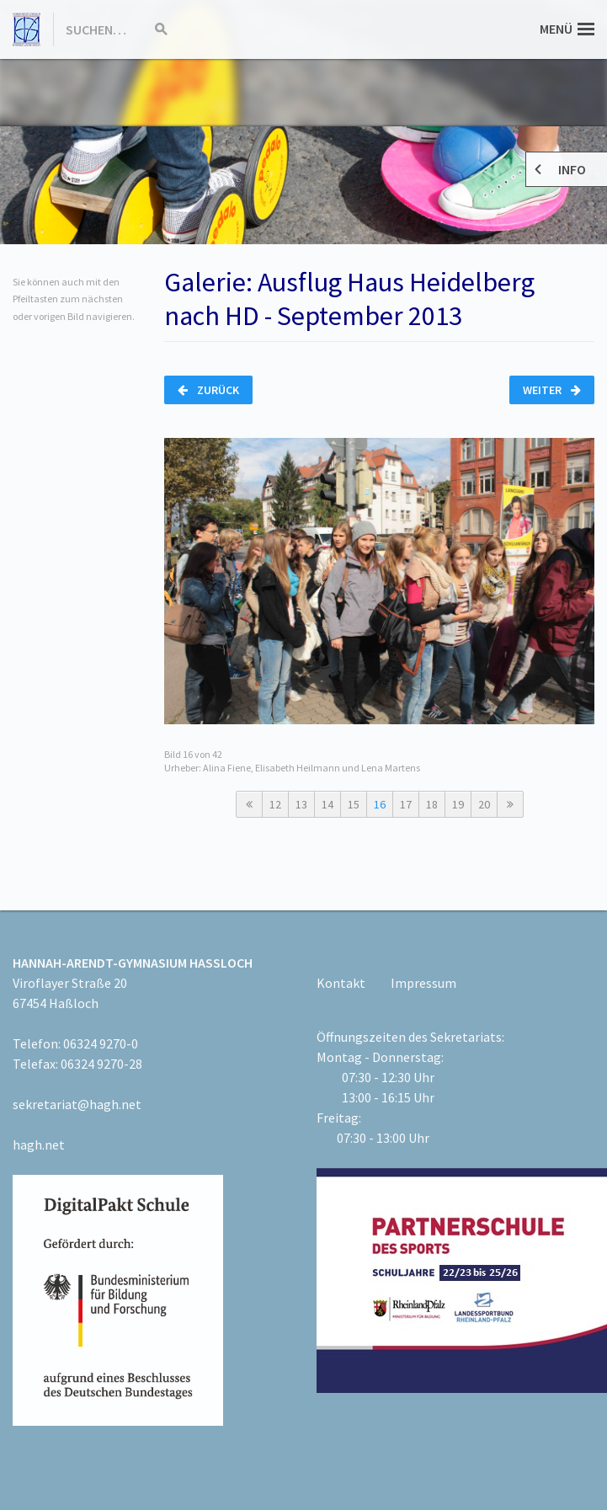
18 (432, 804)
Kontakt (341, 982)
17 (406, 804)
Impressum (423, 982)
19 (458, 804)
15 (353, 804)
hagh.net (39, 1144)
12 (275, 804)
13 (301, 804)
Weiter (552, 390)
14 (327, 804)
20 (484, 804)
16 (380, 804)
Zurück (208, 390)
